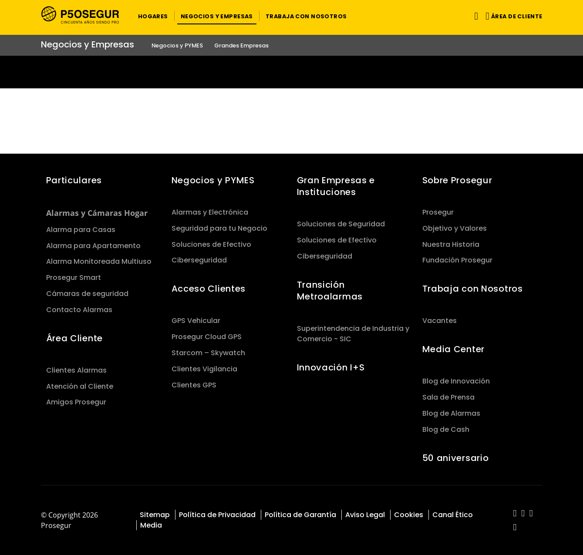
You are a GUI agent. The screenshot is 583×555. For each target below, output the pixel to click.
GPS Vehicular (196, 321)
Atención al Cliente (79, 386)
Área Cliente (74, 338)
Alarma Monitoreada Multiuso (99, 261)
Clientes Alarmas (76, 370)
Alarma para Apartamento (93, 246)
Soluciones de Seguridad (341, 224)
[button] (153, 15)
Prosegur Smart (73, 277)
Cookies (408, 515)
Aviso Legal (365, 515)
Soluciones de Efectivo (211, 244)
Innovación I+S (331, 367)
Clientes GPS (194, 385)
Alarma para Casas (80, 230)
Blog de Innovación (456, 381)
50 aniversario (455, 458)
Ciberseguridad (199, 260)
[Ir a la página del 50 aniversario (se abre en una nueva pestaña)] (291, 72)
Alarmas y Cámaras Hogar (97, 213)
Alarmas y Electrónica (210, 212)
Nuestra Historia (450, 244)
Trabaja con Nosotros (472, 289)
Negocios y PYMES (213, 180)
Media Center (453, 349)
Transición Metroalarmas (330, 291)
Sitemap (155, 515)
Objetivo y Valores (454, 228)
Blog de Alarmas (451, 413)
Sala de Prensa (448, 397)
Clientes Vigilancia (204, 369)
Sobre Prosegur (457, 180)
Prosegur (438, 212)
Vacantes (439, 321)
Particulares (74, 180)
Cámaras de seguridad (87, 294)
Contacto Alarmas (79, 310)
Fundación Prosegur (457, 260)
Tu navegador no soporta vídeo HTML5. (291, 72)
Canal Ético (452, 515)
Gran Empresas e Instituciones (336, 186)
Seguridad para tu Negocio (219, 228)
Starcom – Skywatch (208, 353)
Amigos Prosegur (76, 402)
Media (151, 525)
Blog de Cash (445, 429)
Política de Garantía (300, 515)
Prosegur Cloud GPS (207, 337)
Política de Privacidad (217, 515)
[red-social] (515, 514)
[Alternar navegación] (474, 16)
